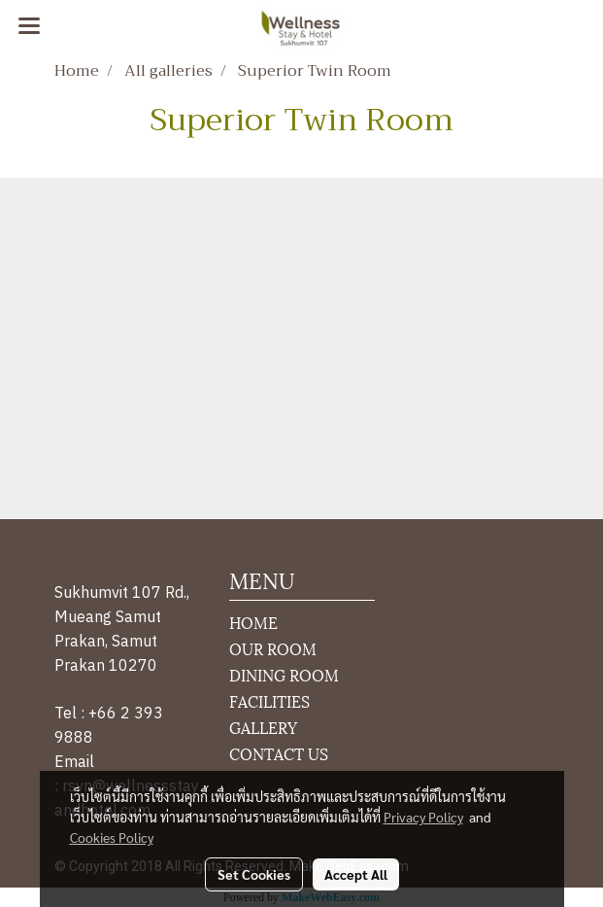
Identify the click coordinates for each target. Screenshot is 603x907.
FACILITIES (269, 700)
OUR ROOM (273, 648)
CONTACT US (278, 753)
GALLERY (263, 727)
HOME (253, 622)
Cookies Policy (111, 837)
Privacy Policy (423, 816)
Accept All (355, 874)
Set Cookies (254, 874)
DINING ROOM (284, 674)
